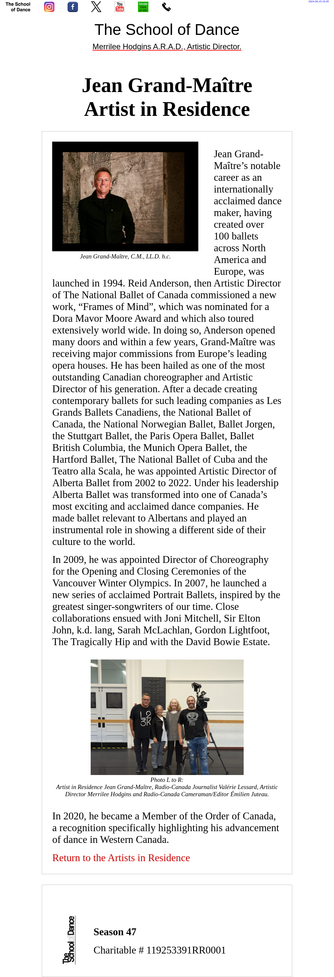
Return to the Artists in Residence (121, 857)
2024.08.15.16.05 (319, 1)
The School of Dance (166, 29)
